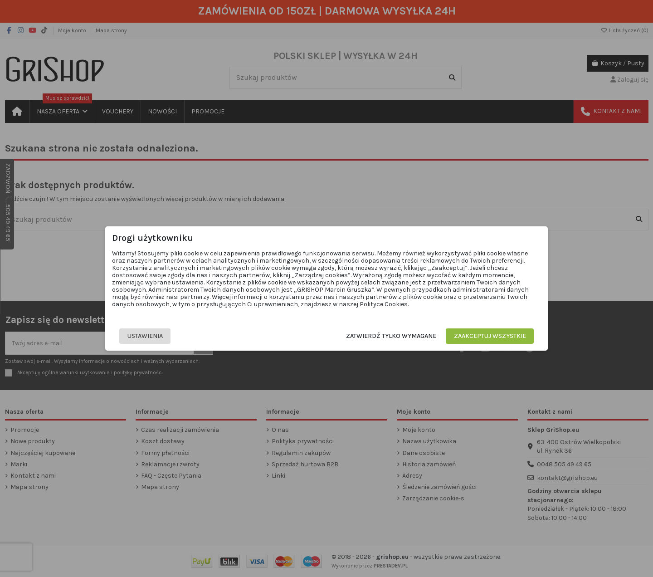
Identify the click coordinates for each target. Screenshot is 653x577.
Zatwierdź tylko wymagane (391, 336)
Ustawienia (145, 336)
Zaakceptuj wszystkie (490, 336)
